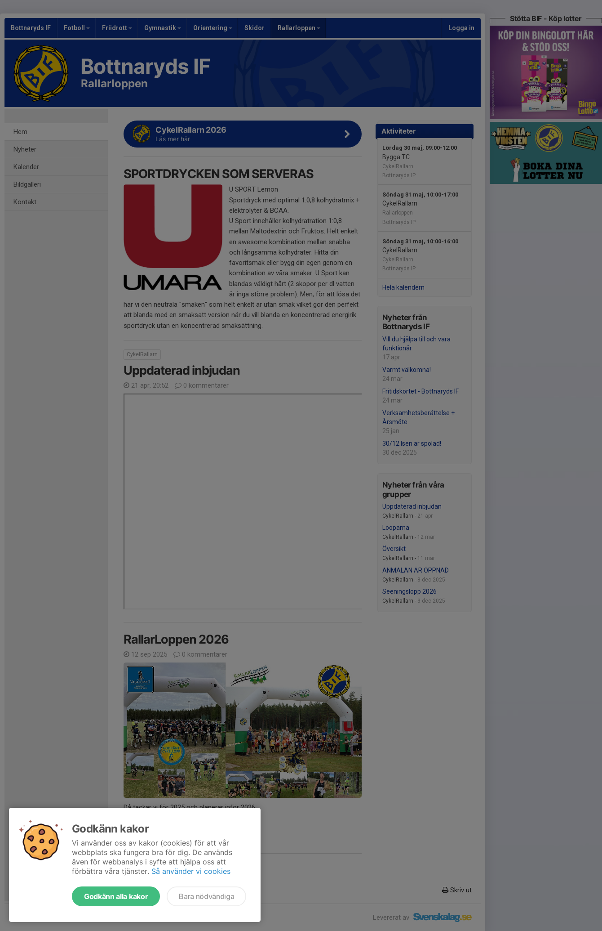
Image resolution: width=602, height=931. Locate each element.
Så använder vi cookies (190, 871)
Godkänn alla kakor (116, 896)
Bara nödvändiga (206, 896)
